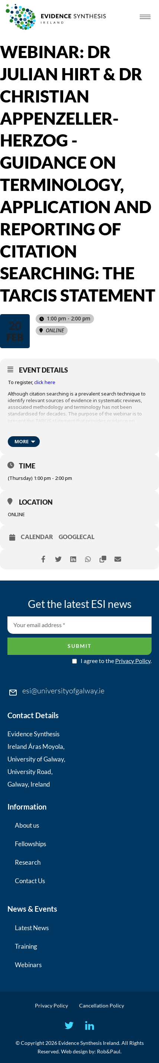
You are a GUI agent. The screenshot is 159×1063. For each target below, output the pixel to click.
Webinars (28, 965)
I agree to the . (116, 661)
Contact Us (30, 881)
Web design (74, 1051)
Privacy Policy (132, 660)
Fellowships (30, 844)
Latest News (32, 928)
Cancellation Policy (101, 1005)
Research (27, 862)
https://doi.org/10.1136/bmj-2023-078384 (54, 434)
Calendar (37, 537)
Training (26, 946)
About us (27, 825)
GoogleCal (76, 537)
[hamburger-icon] (145, 17)
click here (44, 382)
